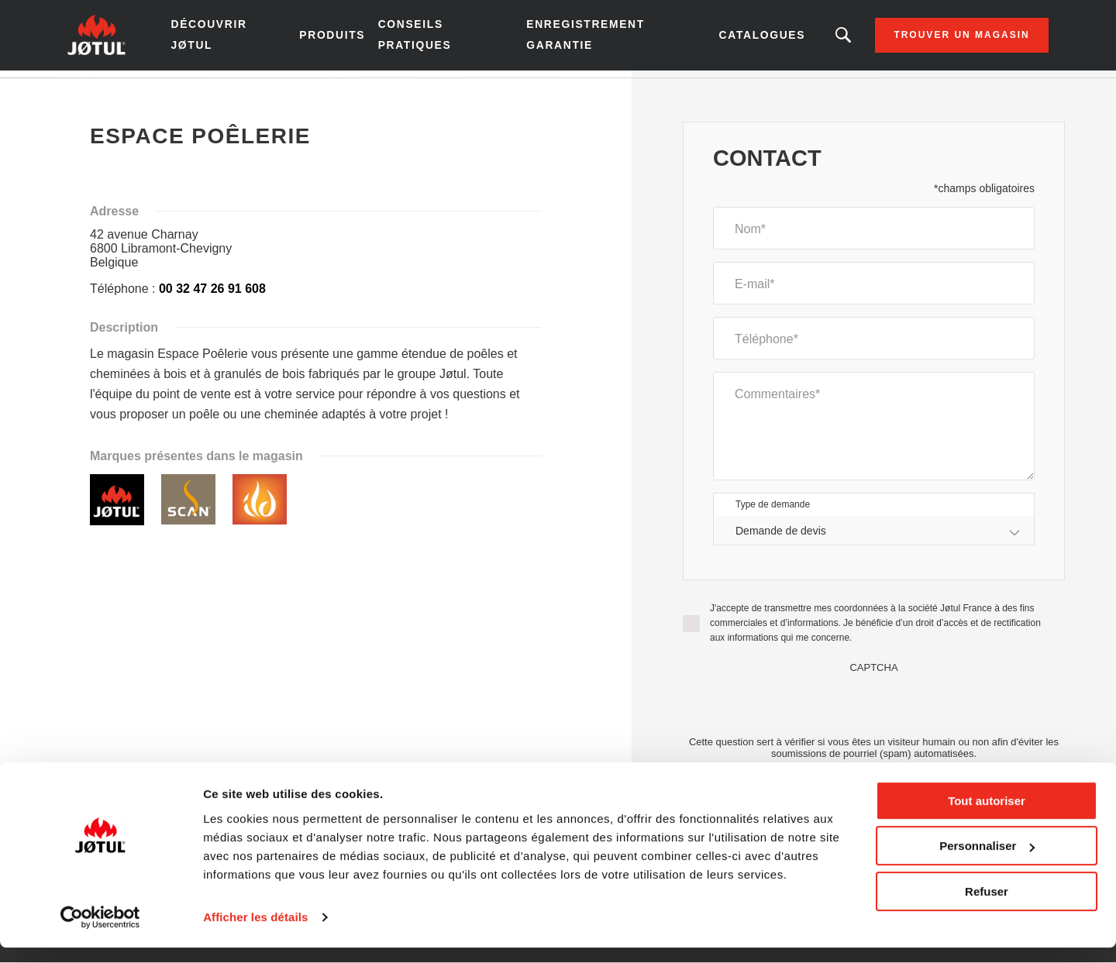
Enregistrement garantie (581, 38)
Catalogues (739, 38)
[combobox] (874, 538)
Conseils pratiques (426, 38)
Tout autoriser (986, 816)
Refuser (986, 906)
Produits (345, 38)
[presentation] (874, 711)
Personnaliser (987, 861)
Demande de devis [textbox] (780, 537)
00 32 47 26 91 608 (212, 295)
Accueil (109, 92)
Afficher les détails (255, 932)
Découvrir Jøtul (233, 38)
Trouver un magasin (936, 38)
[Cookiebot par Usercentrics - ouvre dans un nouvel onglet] (100, 932)
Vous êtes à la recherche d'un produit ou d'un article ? (818, 38)
